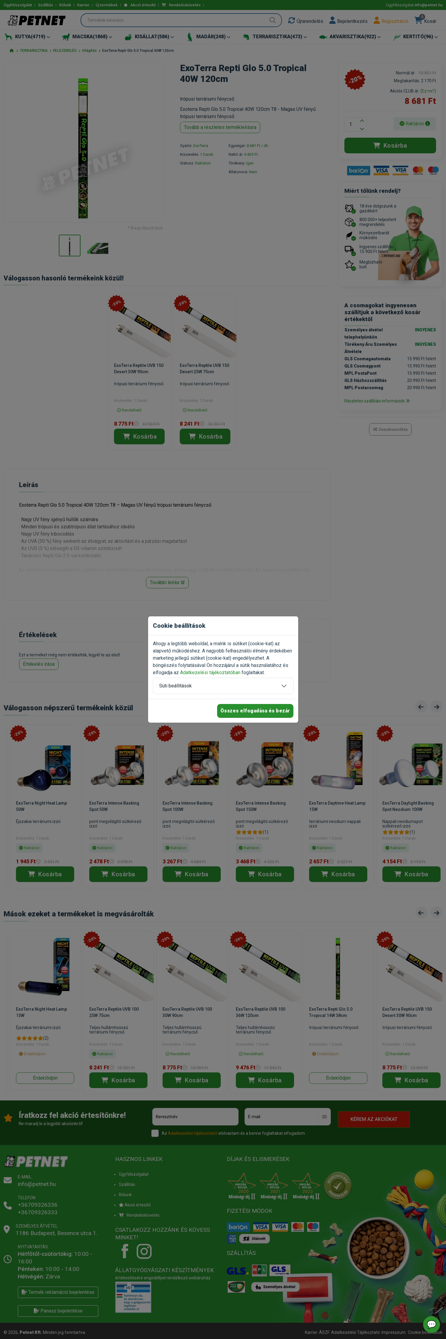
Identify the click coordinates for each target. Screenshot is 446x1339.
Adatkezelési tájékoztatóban (210, 672)
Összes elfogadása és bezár (255, 711)
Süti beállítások (175, 686)
